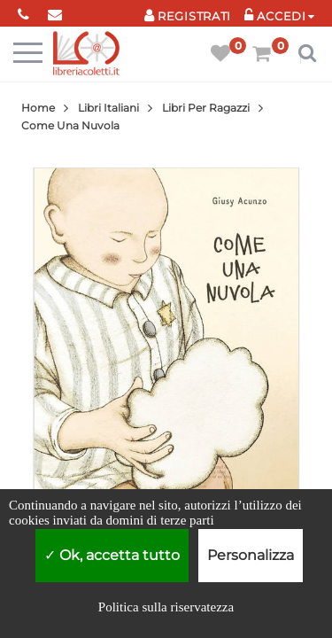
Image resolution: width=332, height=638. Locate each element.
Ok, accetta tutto (112, 555)
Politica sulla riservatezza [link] (166, 607)
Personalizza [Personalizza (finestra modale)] (250, 555)
